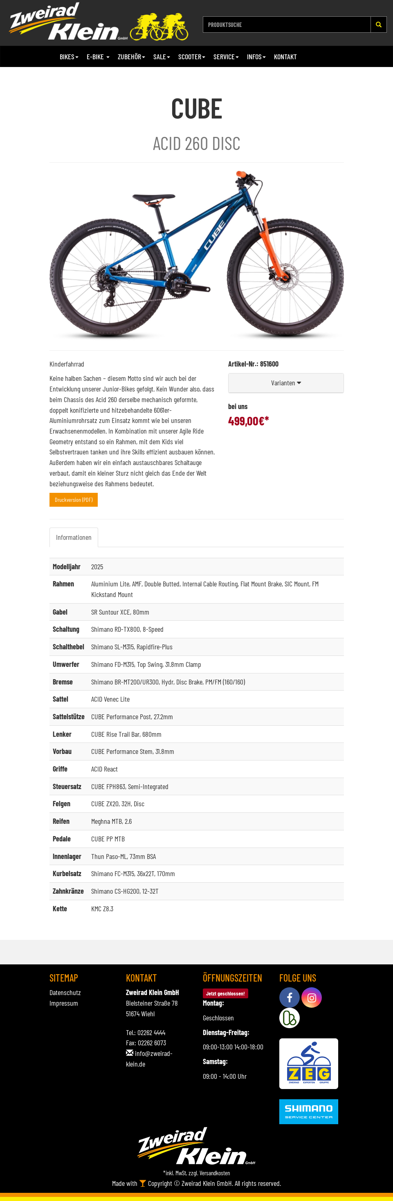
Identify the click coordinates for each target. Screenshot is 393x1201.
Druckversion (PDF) (73, 499)
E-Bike (98, 56)
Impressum (63, 1002)
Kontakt (285, 56)
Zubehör (131, 56)
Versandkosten (215, 1172)
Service (226, 56)
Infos (256, 56)
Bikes (69, 56)
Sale (161, 56)
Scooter (191, 56)
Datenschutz (65, 992)
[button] (286, 383)
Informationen (74, 536)
